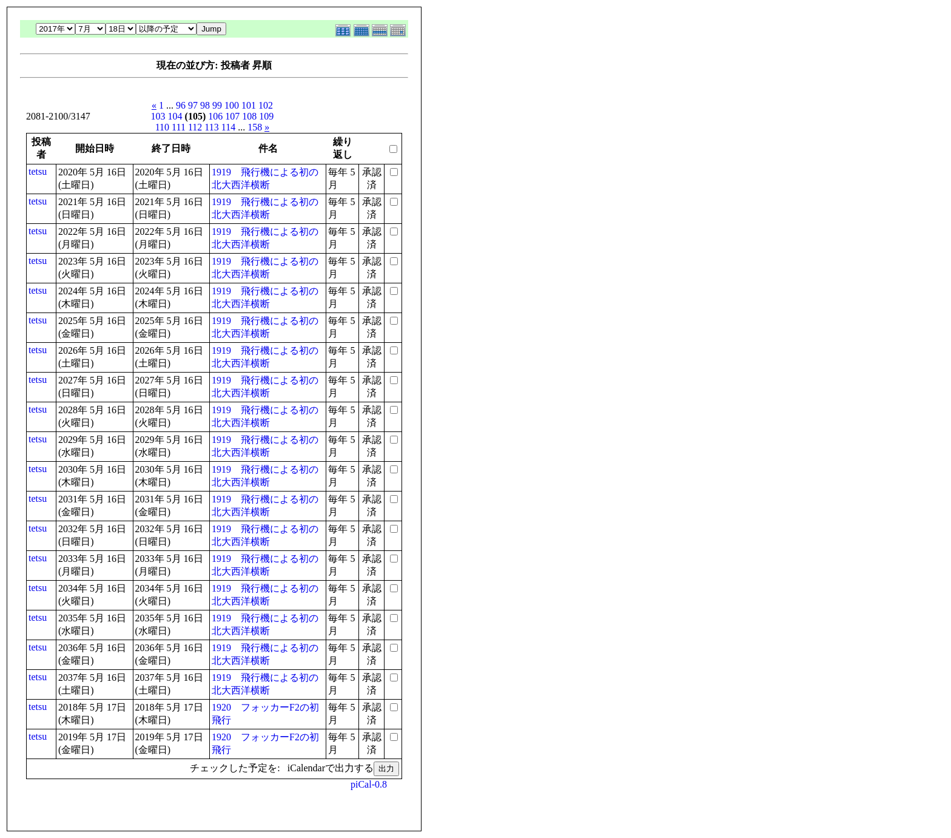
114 (228, 127)
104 (175, 116)
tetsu (38, 171)
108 (249, 116)
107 (232, 116)
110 (162, 127)
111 (179, 127)
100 (231, 105)
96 (181, 105)
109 (266, 116)
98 (205, 105)
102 (265, 105)
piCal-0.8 (369, 784)
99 (217, 105)
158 (254, 127)
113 (211, 127)
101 (248, 105)
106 (215, 116)
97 (193, 105)
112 (195, 127)
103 (158, 116)
